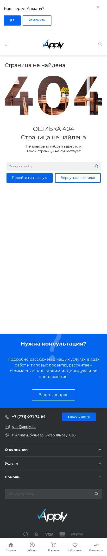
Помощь (12, 477)
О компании (16, 450)
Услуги (11, 463)
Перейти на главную (29, 178)
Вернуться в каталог (77, 178)
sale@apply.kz (24, 427)
